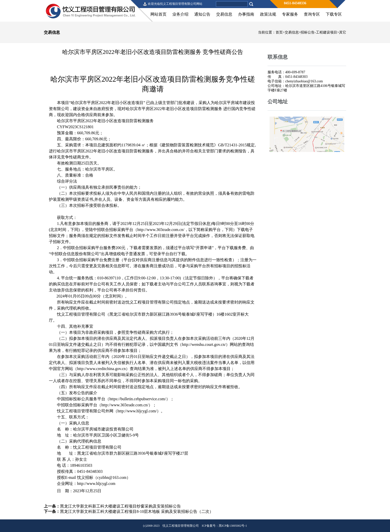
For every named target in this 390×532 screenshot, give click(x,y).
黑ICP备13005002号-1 (233, 525)
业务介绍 (180, 14)
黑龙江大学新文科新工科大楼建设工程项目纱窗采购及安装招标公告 (120, 506)
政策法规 (268, 14)
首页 (279, 32)
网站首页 (158, 14)
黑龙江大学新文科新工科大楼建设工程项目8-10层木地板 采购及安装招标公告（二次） (136, 511)
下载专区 (334, 14)
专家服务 (290, 14)
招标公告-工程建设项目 (319, 32)
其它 (342, 32)
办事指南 (246, 14)
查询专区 (312, 14)
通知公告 (202, 14)
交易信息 (224, 14)
